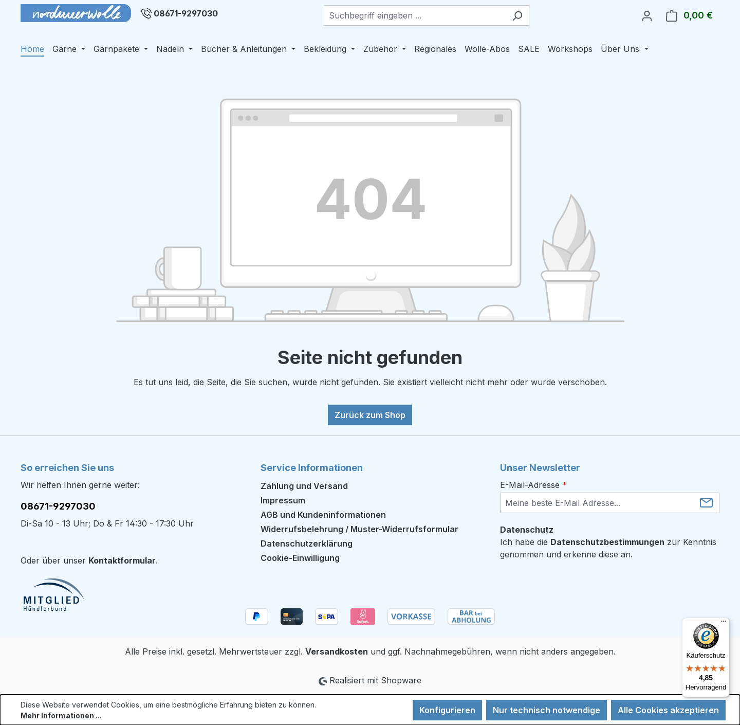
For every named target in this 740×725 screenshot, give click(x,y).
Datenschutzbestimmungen (607, 542)
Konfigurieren (447, 710)
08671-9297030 (186, 13)
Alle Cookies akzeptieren (668, 710)
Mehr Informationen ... (61, 715)
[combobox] (415, 15)
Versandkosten (336, 651)
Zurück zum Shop (370, 415)
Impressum (283, 500)
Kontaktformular (122, 560)
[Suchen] (517, 15)
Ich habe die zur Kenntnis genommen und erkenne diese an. (608, 548)
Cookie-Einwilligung (300, 558)
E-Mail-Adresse (533, 485)
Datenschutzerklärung (307, 543)
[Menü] (723, 624)
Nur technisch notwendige (546, 710)
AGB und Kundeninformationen (323, 515)
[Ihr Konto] (647, 15)
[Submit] (706, 502)
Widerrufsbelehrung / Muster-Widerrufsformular (359, 529)
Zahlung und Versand (304, 486)
